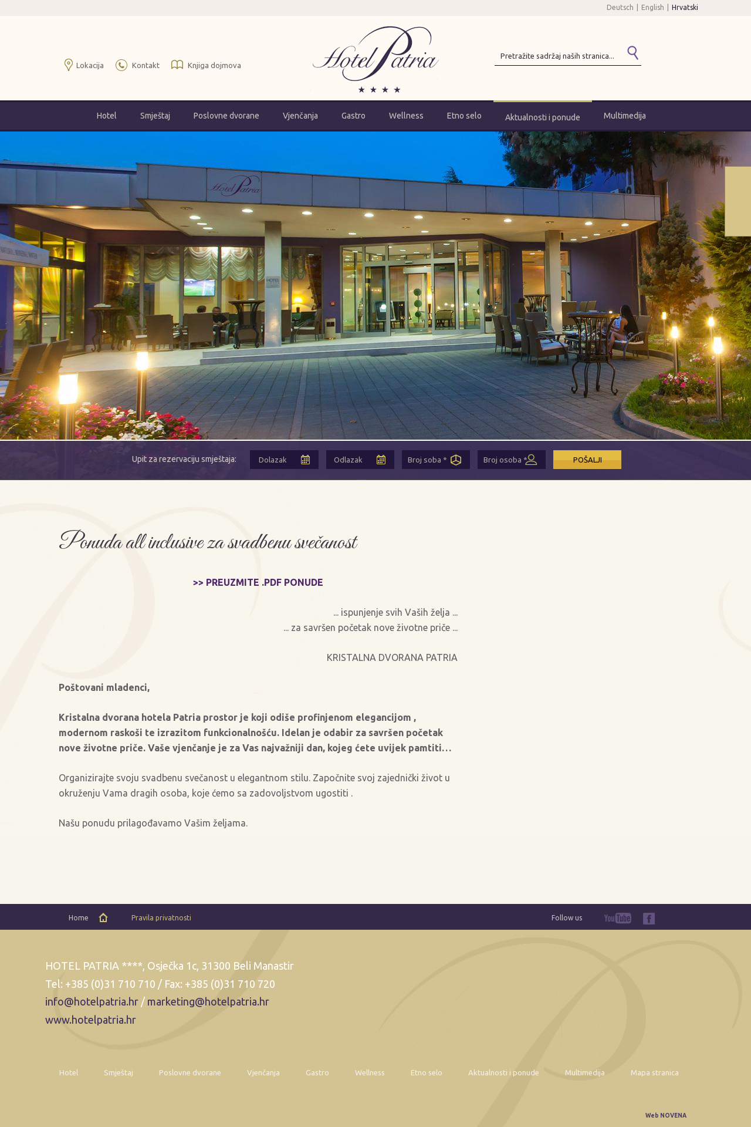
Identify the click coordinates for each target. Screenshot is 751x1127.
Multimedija (625, 115)
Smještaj (155, 115)
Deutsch (620, 7)
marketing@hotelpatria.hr (208, 1001)
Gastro (353, 115)
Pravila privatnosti (161, 918)
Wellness (406, 115)
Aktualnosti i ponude (542, 117)
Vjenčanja (300, 115)
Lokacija (90, 65)
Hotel (107, 115)
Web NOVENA (665, 1115)
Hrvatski (685, 7)
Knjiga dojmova (214, 65)
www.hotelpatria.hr (90, 1019)
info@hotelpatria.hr (91, 1001)
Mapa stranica (655, 1072)
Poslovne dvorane (226, 115)
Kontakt (146, 65)
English (652, 7)
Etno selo (464, 115)
